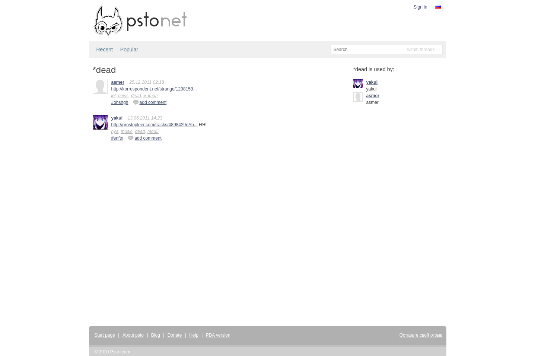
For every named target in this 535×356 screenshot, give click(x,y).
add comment (150, 102)
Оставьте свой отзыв (421, 335)
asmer (117, 82)
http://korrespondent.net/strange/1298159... (154, 89)
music (127, 131)
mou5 (153, 131)
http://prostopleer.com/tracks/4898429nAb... (154, 124)
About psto (133, 335)
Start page (105, 335)
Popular (129, 50)
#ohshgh (119, 102)
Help (193, 335)
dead (136, 95)
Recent (104, 50)
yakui (117, 118)
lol (113, 95)
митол (150, 95)
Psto (114, 352)
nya (114, 131)
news (123, 95)
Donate (175, 335)
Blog (155, 335)
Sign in (420, 7)
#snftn (117, 138)
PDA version (218, 335)
